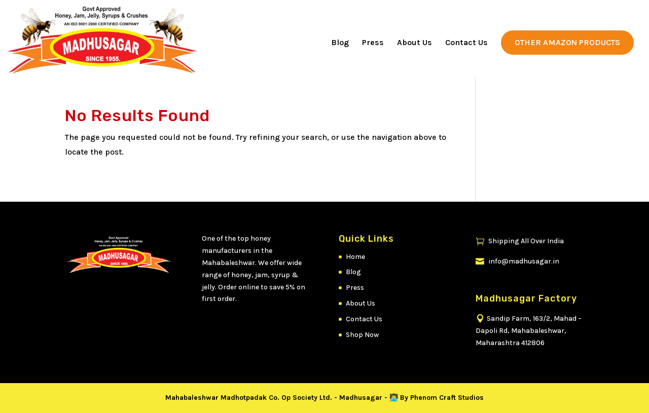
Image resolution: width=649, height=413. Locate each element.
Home (355, 256)
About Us (414, 43)
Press (373, 43)
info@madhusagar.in (517, 261)
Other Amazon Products (567, 42)
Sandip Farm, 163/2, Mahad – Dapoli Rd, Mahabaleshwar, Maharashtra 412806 (529, 330)
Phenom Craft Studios (447, 397)
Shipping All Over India (520, 241)
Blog (340, 43)
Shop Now (362, 334)
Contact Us (466, 43)
